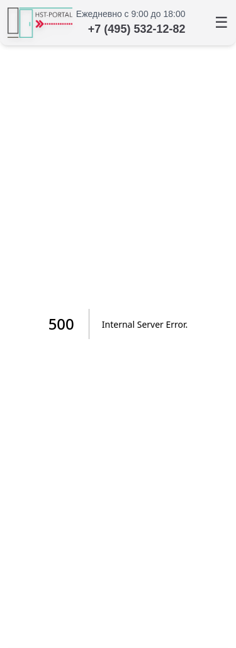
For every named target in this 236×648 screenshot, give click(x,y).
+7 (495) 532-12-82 (137, 29)
